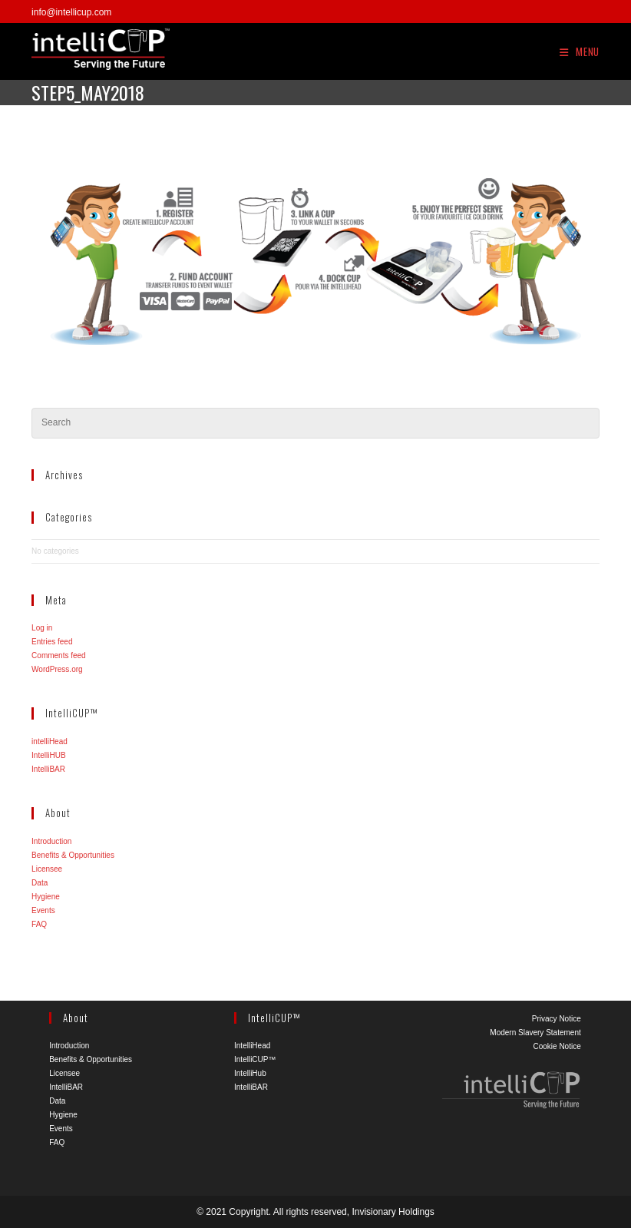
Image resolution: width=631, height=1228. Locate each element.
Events (43, 910)
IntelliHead (252, 1045)
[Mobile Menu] (580, 51)
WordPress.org (57, 669)
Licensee (46, 869)
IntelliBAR (48, 769)
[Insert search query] (315, 423)
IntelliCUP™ (255, 1059)
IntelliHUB (48, 755)
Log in (41, 628)
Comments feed (58, 655)
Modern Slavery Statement (535, 1032)
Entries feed (51, 641)
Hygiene (45, 896)
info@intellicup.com (71, 12)
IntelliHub (250, 1073)
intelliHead (49, 741)
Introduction (51, 841)
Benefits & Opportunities (72, 855)
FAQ (39, 924)
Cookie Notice (556, 1046)
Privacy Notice (556, 1019)
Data (39, 883)
